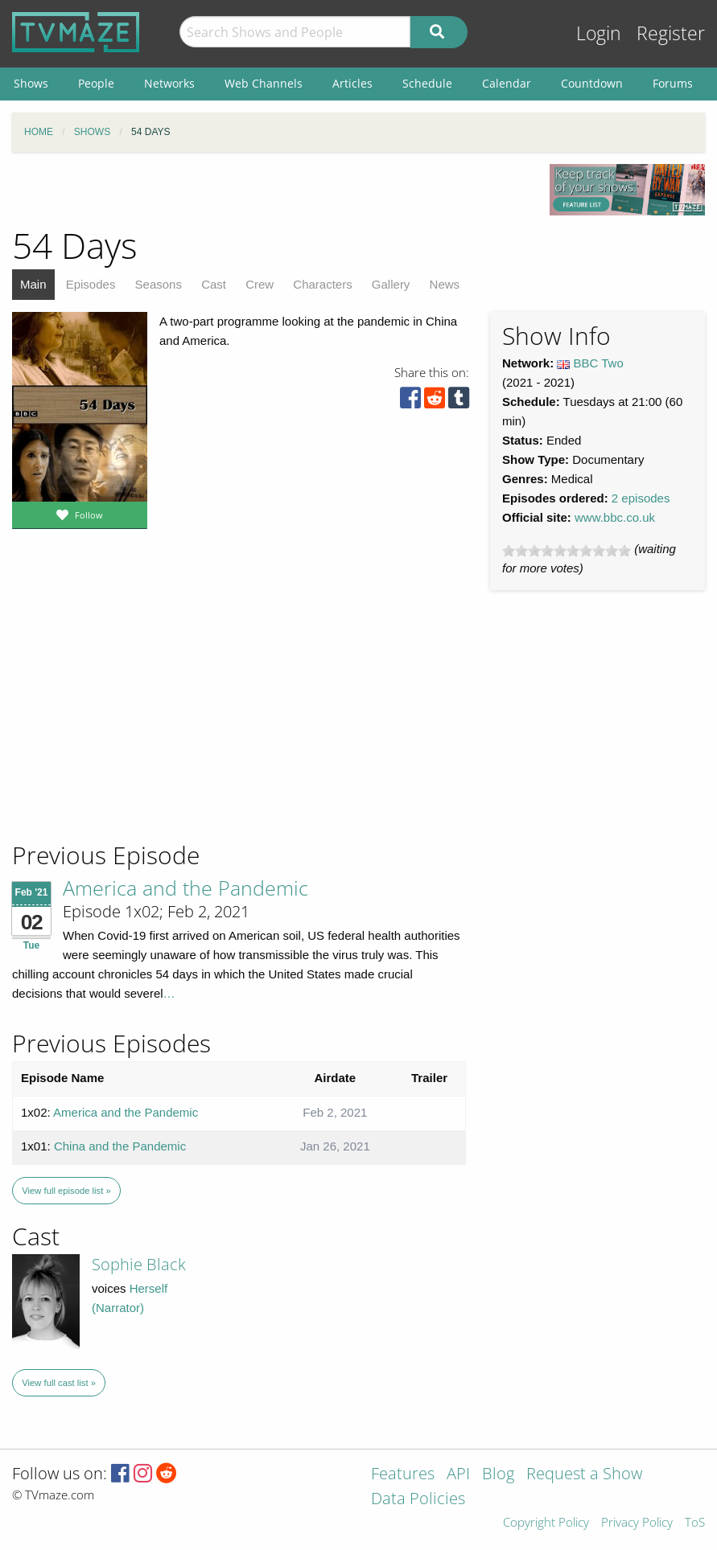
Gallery (391, 284)
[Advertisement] (128, 730)
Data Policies (418, 1500)
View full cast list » (59, 1383)
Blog (498, 1475)
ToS (695, 1523)
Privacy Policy (637, 1523)
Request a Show (584, 1475)
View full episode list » (66, 1190)
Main (33, 284)
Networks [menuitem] (169, 83)
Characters (322, 284)
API (458, 1475)
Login (598, 33)
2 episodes (641, 498)
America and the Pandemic (185, 887)
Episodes (91, 284)
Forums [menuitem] (673, 83)
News (445, 284)
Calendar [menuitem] (506, 83)
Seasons (158, 284)
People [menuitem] (96, 83)
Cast (213, 284)
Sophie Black (139, 1264)
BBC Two (599, 363)
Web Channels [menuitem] (264, 83)
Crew (259, 284)
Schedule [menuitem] (427, 83)
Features (403, 1475)
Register (671, 33)
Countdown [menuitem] (592, 83)
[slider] (566, 550)
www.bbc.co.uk (615, 517)
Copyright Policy (546, 1523)
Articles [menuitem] (352, 83)
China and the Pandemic (120, 1146)
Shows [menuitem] (31, 83)
